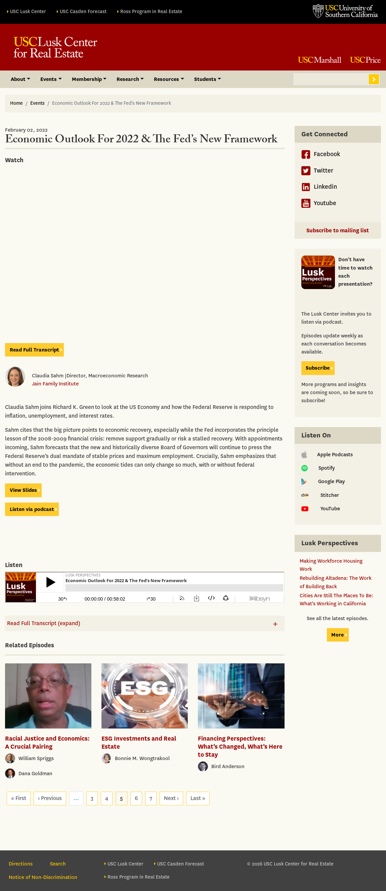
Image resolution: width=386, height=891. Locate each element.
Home (16, 103)
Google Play (323, 481)
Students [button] (205, 79)
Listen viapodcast (32, 509)
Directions (21, 863)
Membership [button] (87, 79)
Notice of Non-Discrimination (43, 877)
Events (37, 103)
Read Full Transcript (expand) (43, 623)
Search (374, 79)
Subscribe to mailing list (337, 230)
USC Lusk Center (28, 11)
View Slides (23, 490)
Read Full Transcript (34, 349)
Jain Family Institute (55, 383)
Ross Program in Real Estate (151, 11)
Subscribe (318, 368)
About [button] (18, 79)
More (337, 634)
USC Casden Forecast (83, 11)
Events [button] (48, 79)
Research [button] (128, 79)
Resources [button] (166, 79)
